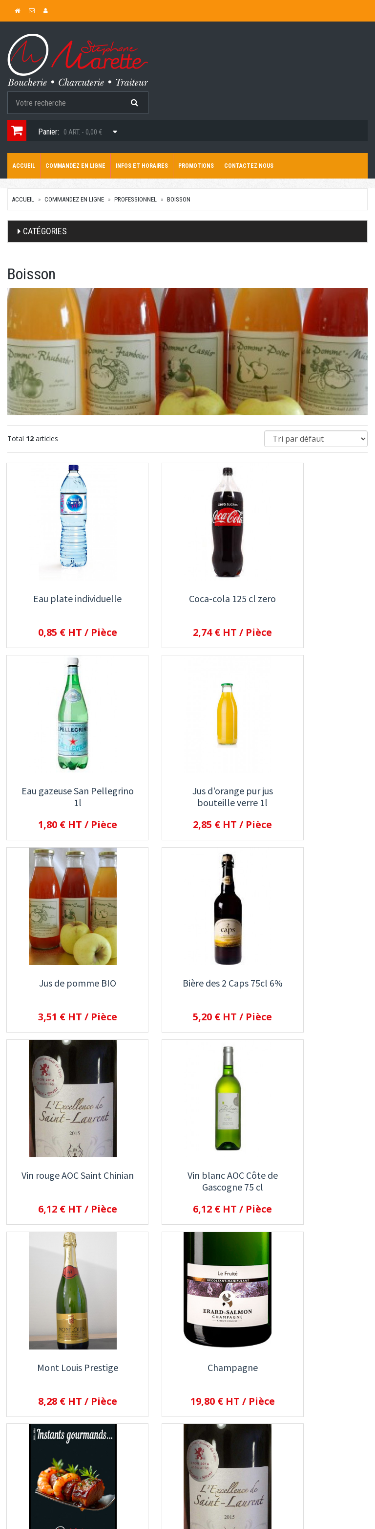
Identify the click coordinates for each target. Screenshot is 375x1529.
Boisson (178, 199)
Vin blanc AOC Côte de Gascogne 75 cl (188, 990)
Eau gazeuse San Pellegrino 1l (312, 604)
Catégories (45, 231)
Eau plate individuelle (63, 598)
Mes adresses (28, 1495)
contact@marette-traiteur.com (47, 1372)
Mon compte (25, 1468)
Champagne (63, 1176)
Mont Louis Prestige (312, 984)
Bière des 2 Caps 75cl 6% (313, 791)
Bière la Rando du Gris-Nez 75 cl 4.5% (187, 1182)
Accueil (24, 165)
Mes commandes (32, 1482)
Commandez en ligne (75, 165)
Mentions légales (282, 1410)
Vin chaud (312, 1176)
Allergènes (273, 1383)
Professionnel (135, 199)
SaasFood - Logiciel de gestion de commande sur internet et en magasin (171, 1523)
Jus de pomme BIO (187, 791)
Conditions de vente (287, 1397)
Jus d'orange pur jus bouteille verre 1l (62, 797)
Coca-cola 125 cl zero (187, 598)
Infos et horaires (142, 165)
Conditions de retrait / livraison (303, 1370)
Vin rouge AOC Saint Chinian (62, 990)
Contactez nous (248, 165)
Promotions (196, 165)
